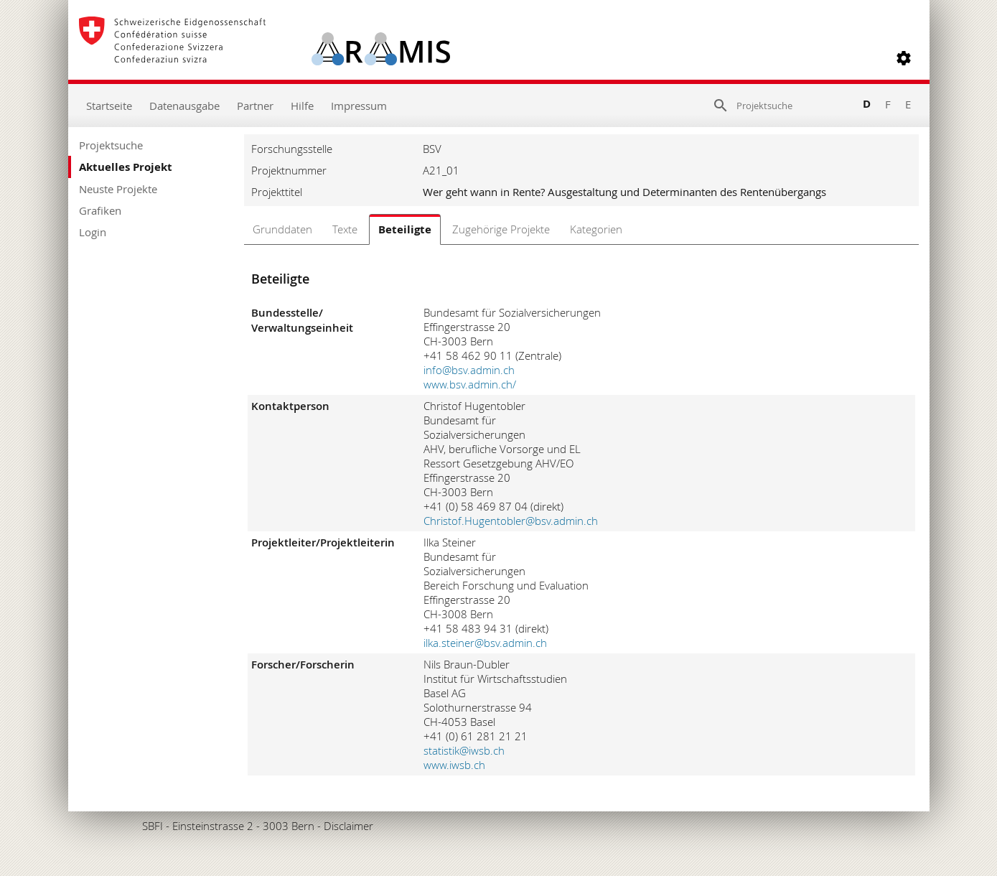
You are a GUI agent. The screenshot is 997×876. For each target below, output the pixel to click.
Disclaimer (348, 826)
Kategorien (596, 229)
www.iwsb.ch (454, 765)
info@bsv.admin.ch (469, 370)
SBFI (152, 826)
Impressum (359, 105)
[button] (904, 58)
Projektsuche (111, 145)
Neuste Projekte (118, 189)
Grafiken (100, 210)
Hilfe (302, 105)
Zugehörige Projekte (501, 229)
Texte (344, 229)
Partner (255, 105)
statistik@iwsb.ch (464, 750)
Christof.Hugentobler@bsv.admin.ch (510, 520)
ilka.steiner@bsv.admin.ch (485, 642)
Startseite (109, 105)
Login (92, 232)
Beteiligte (404, 229)
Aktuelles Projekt (125, 166)
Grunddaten (282, 229)
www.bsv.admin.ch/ (469, 384)
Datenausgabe (184, 105)
